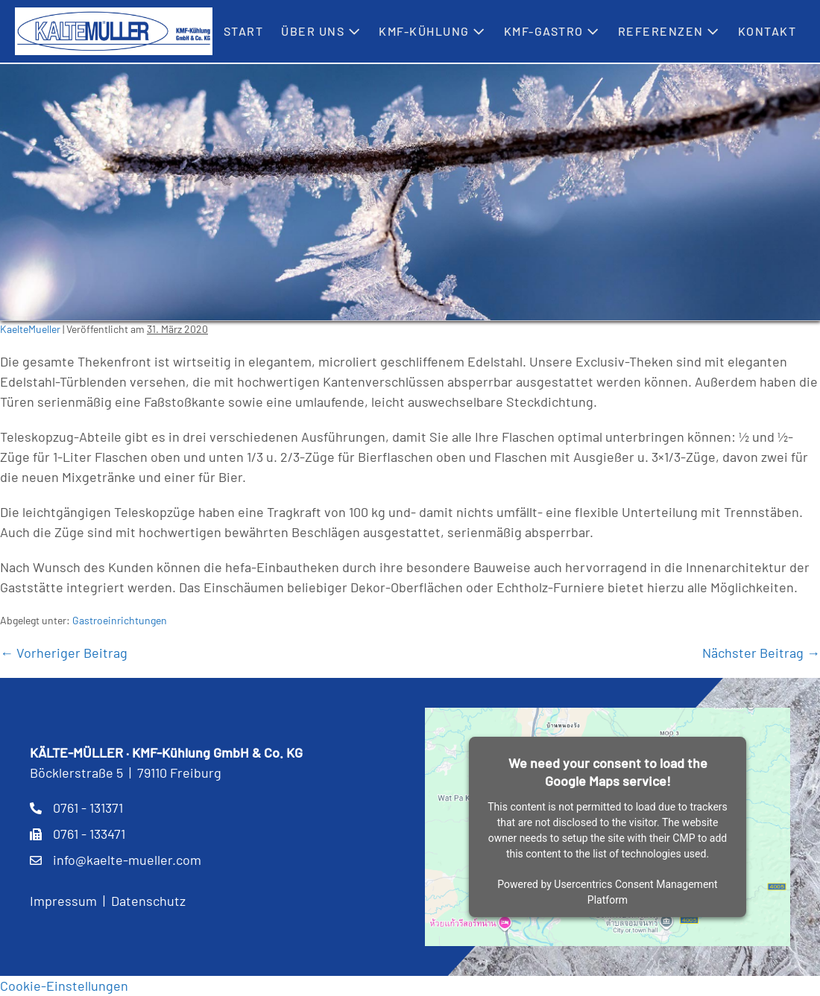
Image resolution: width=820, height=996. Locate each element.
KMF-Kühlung (432, 31)
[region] (410, 192)
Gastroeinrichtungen (119, 620)
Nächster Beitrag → (761, 652)
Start (244, 31)
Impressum (63, 900)
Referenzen (669, 31)
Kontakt (767, 31)
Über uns (321, 31)
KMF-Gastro (552, 31)
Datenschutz (148, 900)
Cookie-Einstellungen (64, 985)
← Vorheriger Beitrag (63, 652)
